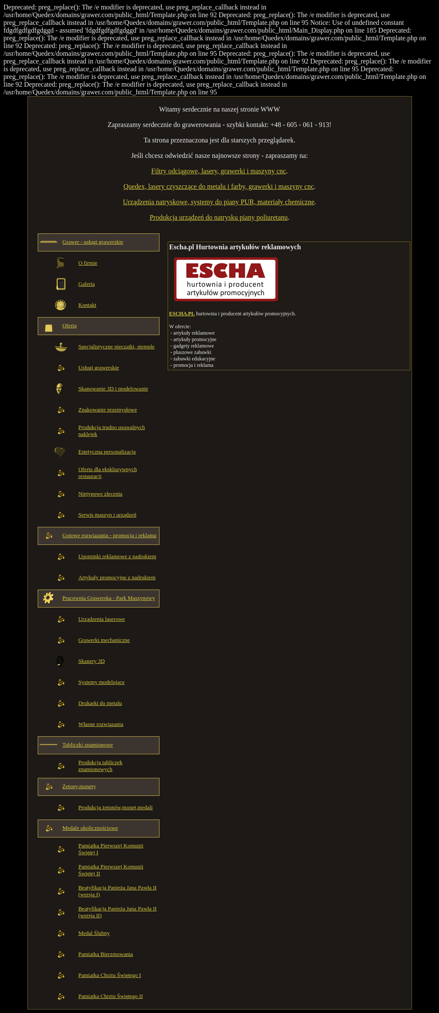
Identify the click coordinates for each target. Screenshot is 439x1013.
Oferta (70, 325)
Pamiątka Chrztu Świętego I (109, 975)
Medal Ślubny (94, 933)
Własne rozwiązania (100, 724)
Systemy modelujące (101, 682)
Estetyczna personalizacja (107, 451)
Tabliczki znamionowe (88, 744)
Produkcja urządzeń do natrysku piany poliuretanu (219, 217)
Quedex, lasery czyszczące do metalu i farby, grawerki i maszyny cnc (218, 186)
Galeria (86, 284)
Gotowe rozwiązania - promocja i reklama (109, 535)
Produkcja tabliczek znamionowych (100, 765)
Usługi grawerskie (98, 367)
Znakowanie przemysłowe (107, 409)
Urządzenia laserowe (101, 619)
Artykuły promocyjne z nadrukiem (117, 577)
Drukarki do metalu (100, 703)
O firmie (87, 263)
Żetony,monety (79, 786)
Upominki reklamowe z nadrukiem (117, 556)
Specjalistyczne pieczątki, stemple (116, 346)
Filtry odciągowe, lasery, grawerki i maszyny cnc (218, 171)
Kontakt (87, 305)
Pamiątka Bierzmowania (105, 954)
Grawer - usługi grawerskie (93, 242)
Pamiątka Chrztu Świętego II (110, 996)
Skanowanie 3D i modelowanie (113, 388)
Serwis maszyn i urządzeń (107, 514)
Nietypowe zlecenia (100, 493)
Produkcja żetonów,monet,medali (115, 807)
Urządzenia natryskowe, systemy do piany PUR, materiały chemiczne (219, 202)
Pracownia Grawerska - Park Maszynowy (109, 598)
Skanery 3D (91, 661)
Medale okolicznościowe (90, 828)
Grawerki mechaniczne (104, 640)
